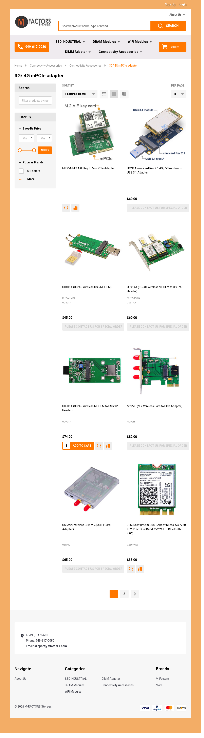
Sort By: (68, 85)
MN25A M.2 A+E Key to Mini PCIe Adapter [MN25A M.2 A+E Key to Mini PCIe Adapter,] (88, 168)
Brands (162, 668)
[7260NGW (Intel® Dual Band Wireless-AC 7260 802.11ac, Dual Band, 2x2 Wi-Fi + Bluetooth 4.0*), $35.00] (156, 489)
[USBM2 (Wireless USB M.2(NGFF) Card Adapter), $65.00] (92, 489)
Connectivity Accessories (118, 52)
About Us (175, 14)
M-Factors (33, 170)
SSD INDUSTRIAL (68, 42)
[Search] (168, 26)
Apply (44, 150)
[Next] (135, 594)
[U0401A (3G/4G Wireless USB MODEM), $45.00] (92, 251)
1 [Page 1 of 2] (114, 594)
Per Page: (178, 85)
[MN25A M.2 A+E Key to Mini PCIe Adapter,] (92, 132)
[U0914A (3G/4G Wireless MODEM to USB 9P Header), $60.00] (156, 251)
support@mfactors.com (50, 646)
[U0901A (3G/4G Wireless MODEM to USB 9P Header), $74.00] (92, 370)
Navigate (23, 668)
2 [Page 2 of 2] (124, 594)
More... (160, 685)
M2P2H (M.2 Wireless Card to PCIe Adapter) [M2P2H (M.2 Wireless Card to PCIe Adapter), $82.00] (154, 406)
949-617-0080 (45, 640)
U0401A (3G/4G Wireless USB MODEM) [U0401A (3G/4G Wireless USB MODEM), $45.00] (87, 287)
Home (18, 65)
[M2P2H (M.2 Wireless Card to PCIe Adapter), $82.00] (156, 370)
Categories (75, 668)
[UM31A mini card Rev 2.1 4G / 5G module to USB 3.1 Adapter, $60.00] (156, 132)
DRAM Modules (104, 42)
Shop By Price (30, 128)
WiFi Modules (138, 42)
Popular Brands (31, 162)
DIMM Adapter (76, 52)
